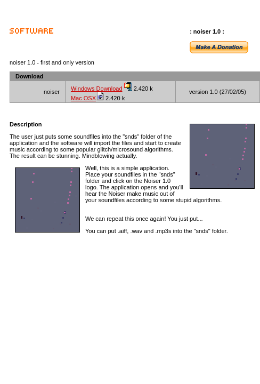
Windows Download (97, 88)
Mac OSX (83, 98)
